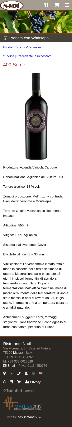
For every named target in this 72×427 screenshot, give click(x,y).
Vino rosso (33, 47)
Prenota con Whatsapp (26, 38)
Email (9, 366)
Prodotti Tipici (13, 47)
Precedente (25, 56)
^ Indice (8, 56)
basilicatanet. (29, 417)
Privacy (33, 382)
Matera (18, 352)
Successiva (43, 56)
